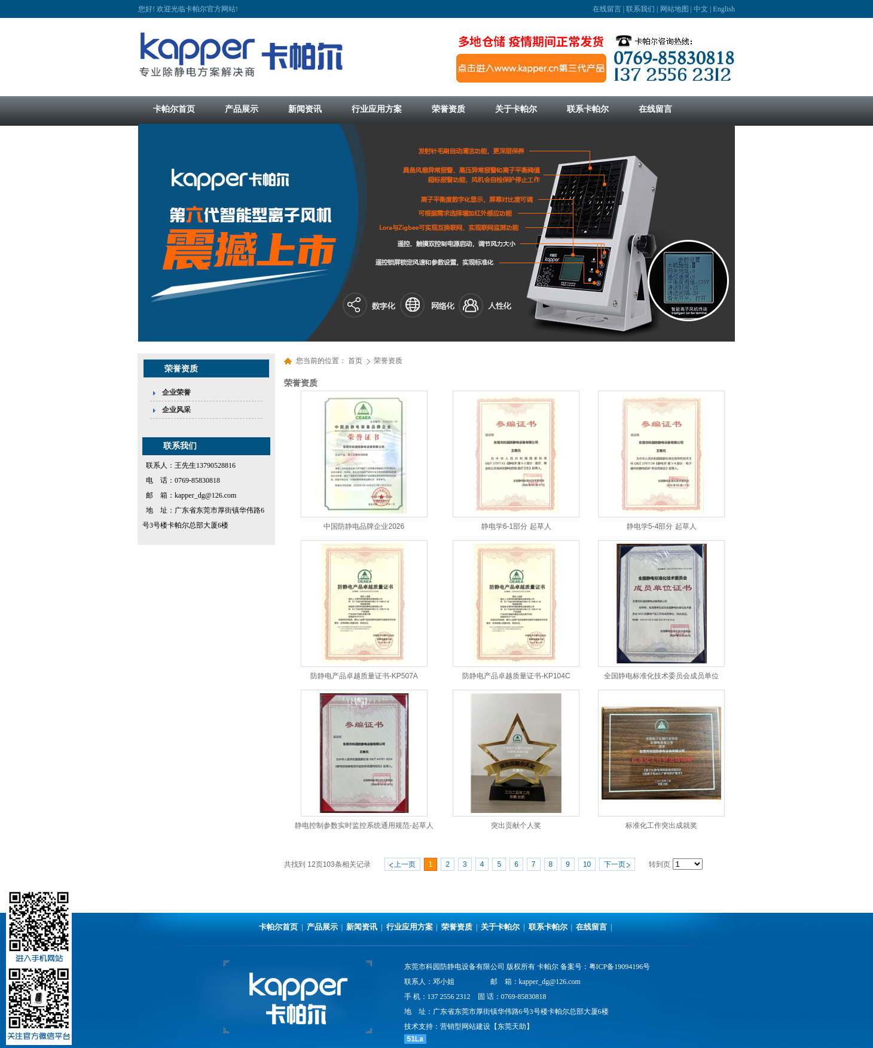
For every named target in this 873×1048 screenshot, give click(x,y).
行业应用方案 (409, 926)
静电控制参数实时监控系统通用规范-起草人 (364, 825)
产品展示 (322, 926)
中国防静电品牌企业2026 (363, 526)
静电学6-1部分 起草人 (516, 526)
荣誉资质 (388, 361)
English (724, 9)
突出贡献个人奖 (516, 825)
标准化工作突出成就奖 (661, 825)
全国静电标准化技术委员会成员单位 (661, 676)
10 (587, 864)
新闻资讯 (361, 926)
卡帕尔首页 (278, 926)
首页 (355, 361)
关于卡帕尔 (500, 926)
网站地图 (674, 9)
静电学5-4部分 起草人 (662, 526)
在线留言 (607, 9)
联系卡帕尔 (548, 926)
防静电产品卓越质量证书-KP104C (516, 676)
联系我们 (640, 9)
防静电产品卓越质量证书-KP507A (364, 676)
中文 (701, 9)
